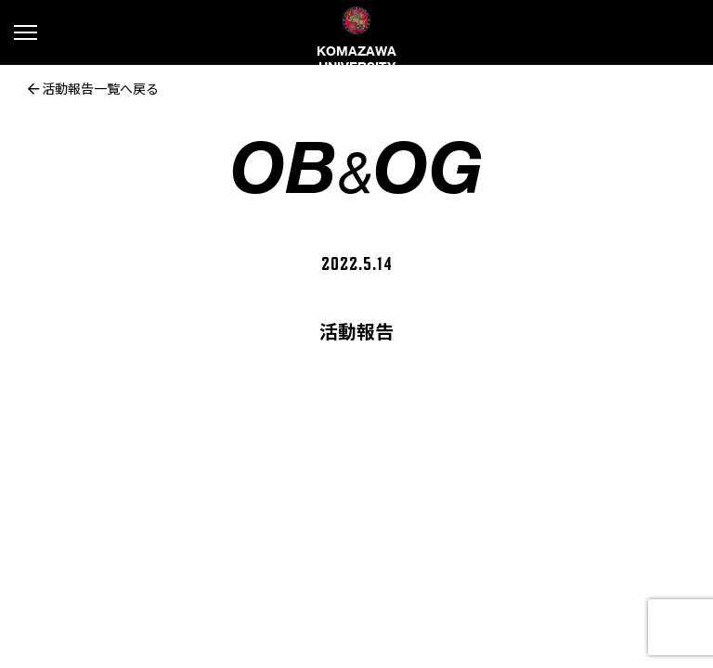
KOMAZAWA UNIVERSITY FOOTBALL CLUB (356, 55)
